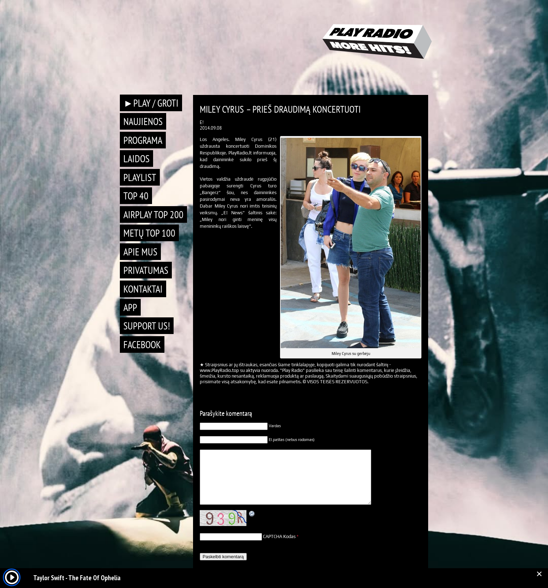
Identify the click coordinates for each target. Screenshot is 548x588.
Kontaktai (143, 288)
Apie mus (140, 251)
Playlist (139, 177)
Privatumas (145, 270)
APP (130, 307)
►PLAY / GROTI (151, 102)
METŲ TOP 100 (149, 232)
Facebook (142, 344)
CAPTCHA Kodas (279, 536)
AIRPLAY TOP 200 (153, 214)
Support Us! (146, 325)
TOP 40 (135, 195)
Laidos (136, 158)
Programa (142, 140)
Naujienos (143, 121)
